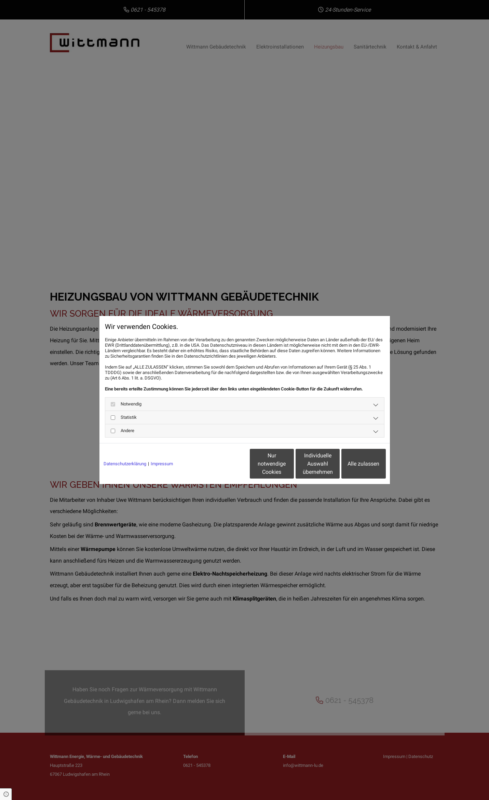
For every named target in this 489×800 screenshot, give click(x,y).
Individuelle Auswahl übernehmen (289, 463)
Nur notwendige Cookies (224, 463)
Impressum (162, 463)
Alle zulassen (354, 463)
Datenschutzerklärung (125, 463)
